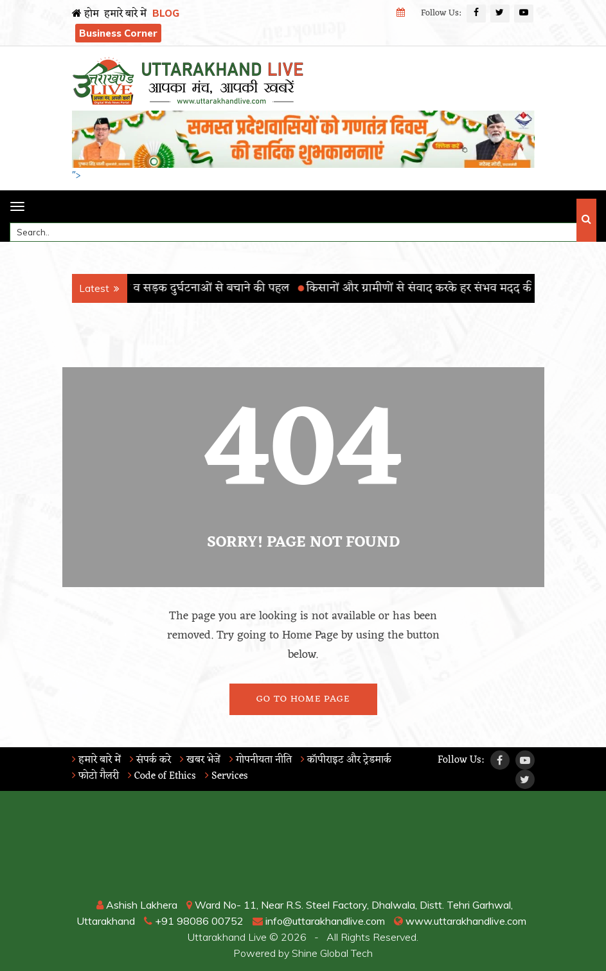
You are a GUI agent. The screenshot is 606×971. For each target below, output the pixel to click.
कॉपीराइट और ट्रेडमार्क (346, 760)
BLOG (165, 13)
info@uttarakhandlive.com (319, 920)
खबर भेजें (200, 760)
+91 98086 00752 (194, 920)
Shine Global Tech (332, 953)
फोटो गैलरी (95, 776)
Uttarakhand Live (227, 936)
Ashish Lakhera (136, 904)
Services (226, 776)
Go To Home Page (303, 699)
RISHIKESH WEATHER (303, 849)
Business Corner (118, 33)
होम (85, 14)
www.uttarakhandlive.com (460, 920)
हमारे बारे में (125, 14)
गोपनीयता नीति (260, 760)
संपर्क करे (150, 760)
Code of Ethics (162, 776)
